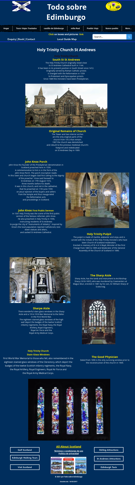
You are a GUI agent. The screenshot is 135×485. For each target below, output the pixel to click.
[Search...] (107, 36)
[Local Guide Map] (67, 39)
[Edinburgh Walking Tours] (25, 457)
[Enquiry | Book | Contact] (21, 39)
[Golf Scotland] (25, 450)
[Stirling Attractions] (109, 450)
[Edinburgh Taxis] (109, 467)
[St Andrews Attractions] (109, 458)
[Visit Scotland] (25, 467)
